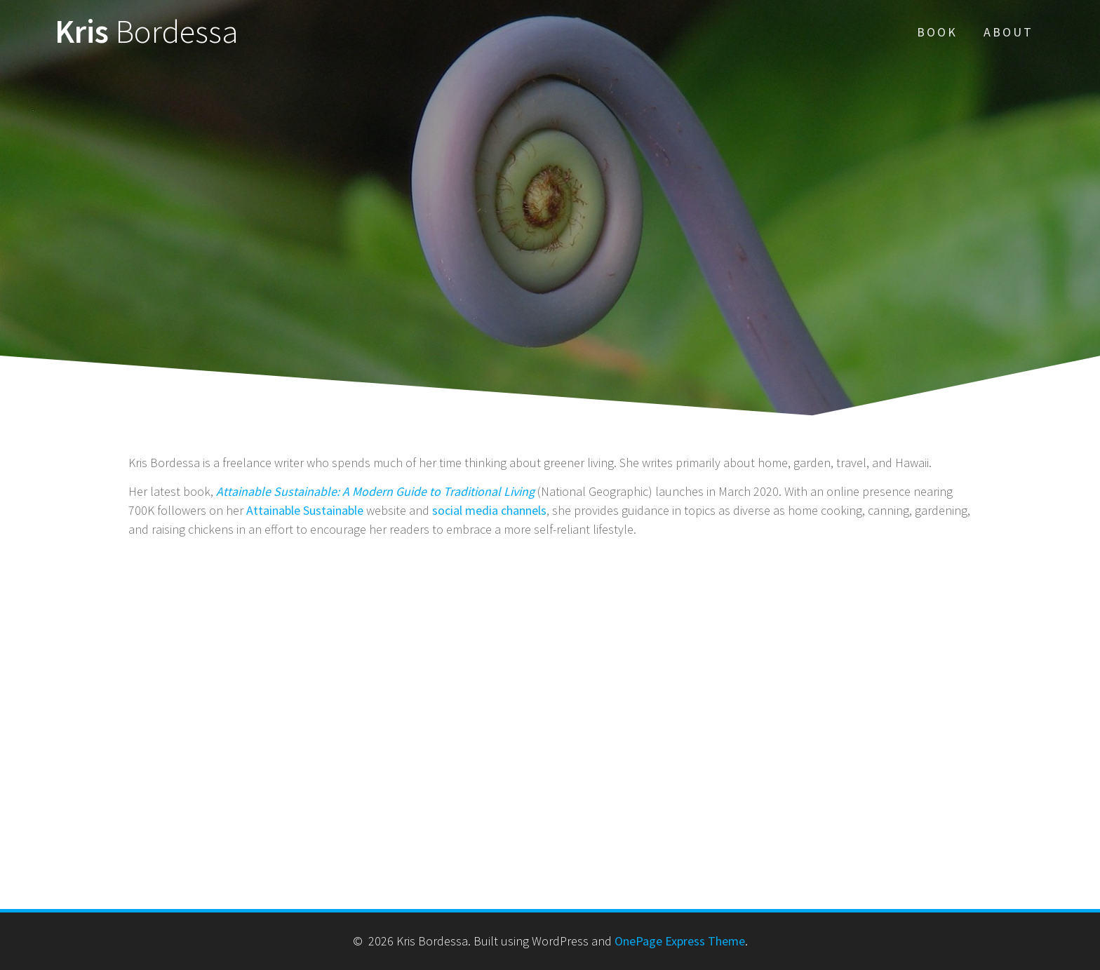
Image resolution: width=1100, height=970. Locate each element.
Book (937, 32)
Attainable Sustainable (304, 510)
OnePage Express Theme (680, 941)
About (1008, 32)
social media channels (489, 510)
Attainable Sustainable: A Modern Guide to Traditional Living (375, 491)
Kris (147, 31)
